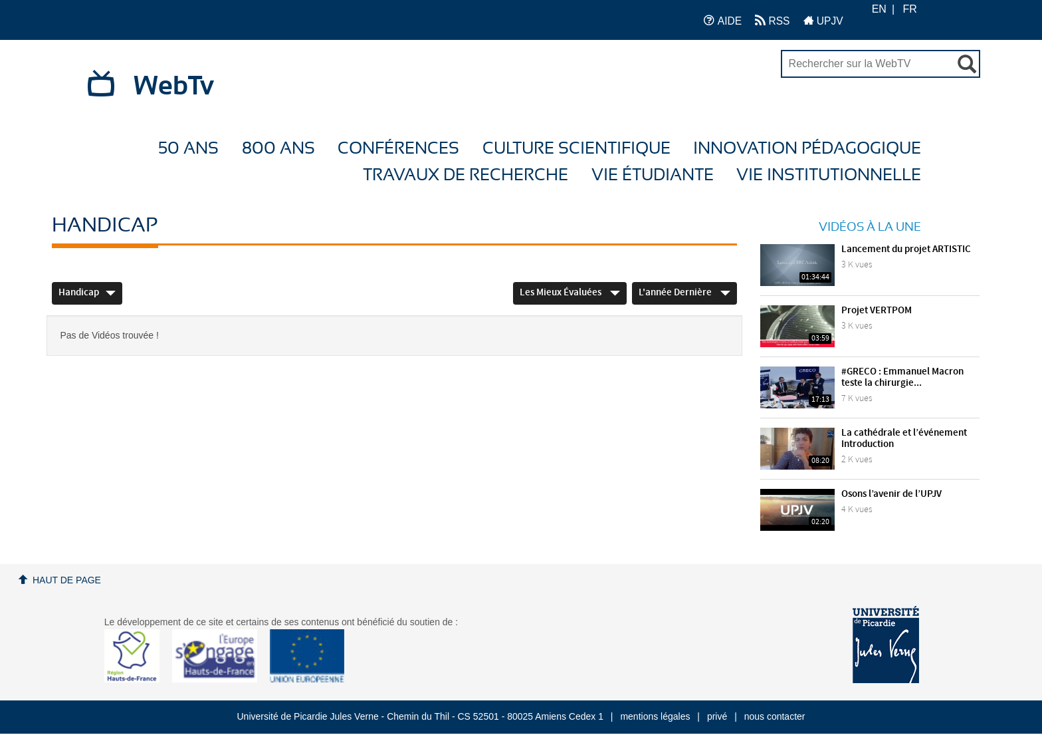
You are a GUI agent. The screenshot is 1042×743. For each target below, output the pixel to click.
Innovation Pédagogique (807, 148)
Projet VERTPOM (876, 310)
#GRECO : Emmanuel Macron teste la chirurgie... (902, 377)
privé (717, 716)
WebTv (174, 86)
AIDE (723, 20)
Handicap (87, 292)
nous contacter (774, 716)
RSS (772, 20)
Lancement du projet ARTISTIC (906, 249)
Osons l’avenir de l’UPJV (891, 494)
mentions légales (655, 716)
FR (910, 9)
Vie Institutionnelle (828, 175)
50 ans (188, 148)
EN (879, 9)
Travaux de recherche (465, 175)
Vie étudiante (652, 175)
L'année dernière (684, 292)
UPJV (823, 20)
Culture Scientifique (576, 148)
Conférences (398, 148)
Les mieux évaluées (570, 292)
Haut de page (67, 580)
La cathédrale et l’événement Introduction (904, 438)
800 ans (278, 148)
